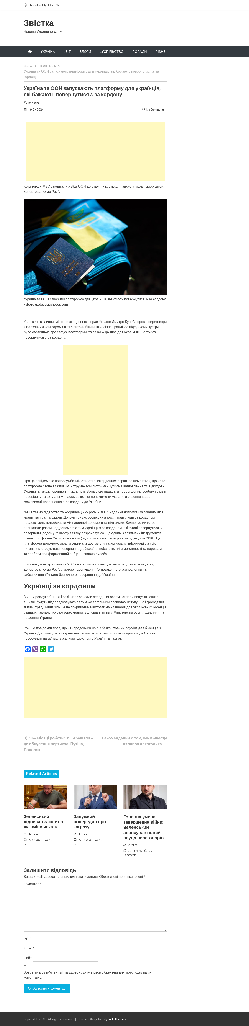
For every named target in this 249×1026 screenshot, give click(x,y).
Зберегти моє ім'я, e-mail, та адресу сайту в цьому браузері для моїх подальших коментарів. (87, 975)
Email (29, 948)
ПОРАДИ (139, 51)
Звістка (39, 24)
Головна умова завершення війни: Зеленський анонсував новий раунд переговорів (143, 828)
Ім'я (28, 938)
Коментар (33, 884)
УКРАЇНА (48, 51)
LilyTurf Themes (114, 1019)
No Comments (155, 109)
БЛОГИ (85, 51)
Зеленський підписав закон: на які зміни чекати (43, 822)
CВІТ (67, 51)
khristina (34, 102)
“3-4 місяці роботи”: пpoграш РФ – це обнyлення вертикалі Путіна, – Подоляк (58, 744)
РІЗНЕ (161, 51)
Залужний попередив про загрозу (90, 822)
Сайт (28, 957)
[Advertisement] (95, 151)
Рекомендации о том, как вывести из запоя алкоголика (134, 741)
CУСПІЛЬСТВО (112, 51)
